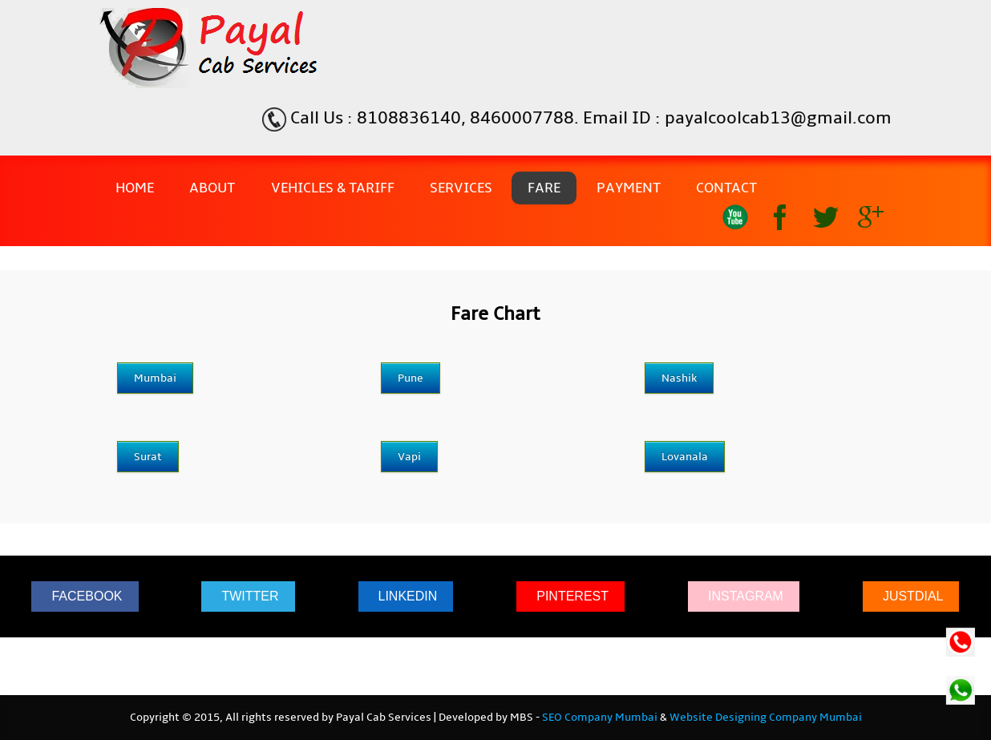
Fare (544, 188)
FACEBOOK (86, 596)
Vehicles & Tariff (332, 188)
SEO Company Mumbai (599, 717)
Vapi (409, 456)
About (212, 188)
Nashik (679, 378)
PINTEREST (572, 596)
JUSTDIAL (913, 596)
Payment (629, 188)
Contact (726, 188)
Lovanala (684, 456)
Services (461, 188)
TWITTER (249, 596)
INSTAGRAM (745, 596)
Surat (148, 456)
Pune (410, 378)
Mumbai (155, 378)
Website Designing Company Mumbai (765, 717)
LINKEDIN (408, 596)
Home (134, 188)
